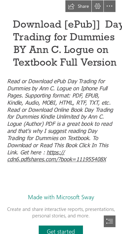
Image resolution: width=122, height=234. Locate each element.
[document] (61, 117)
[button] (78, 6)
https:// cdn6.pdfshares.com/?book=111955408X (56, 155)
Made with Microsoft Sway (61, 197)
